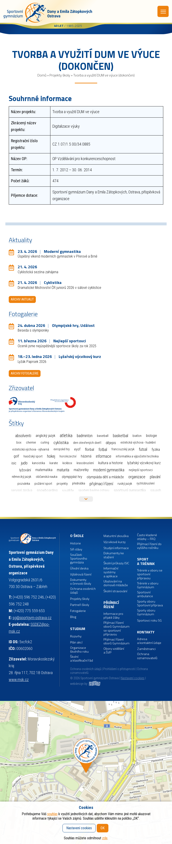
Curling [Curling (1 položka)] (45, 442)
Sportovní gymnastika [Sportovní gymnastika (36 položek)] (130, 490)
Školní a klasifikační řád (81, 659)
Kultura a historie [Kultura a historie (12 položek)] (110, 463)
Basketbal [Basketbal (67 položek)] (120, 435)
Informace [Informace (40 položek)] (103, 456)
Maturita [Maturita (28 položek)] (63, 470)
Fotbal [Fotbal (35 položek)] (103, 449)
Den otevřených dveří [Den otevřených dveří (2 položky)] (87, 443)
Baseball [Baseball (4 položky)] (102, 436)
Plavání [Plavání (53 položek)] (155, 476)
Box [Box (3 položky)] (19, 442)
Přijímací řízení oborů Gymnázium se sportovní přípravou (116, 628)
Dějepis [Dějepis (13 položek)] (111, 442)
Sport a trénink (146, 561)
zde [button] (105, 838)
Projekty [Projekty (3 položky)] (62, 484)
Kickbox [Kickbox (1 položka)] (67, 463)
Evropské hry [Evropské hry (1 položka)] (62, 449)
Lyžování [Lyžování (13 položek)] (25, 470)
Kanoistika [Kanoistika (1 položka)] (38, 463)
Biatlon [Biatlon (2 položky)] (137, 436)
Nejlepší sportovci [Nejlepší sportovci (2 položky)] (141, 470)
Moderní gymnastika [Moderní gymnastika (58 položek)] (108, 469)
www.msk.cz (19, 679)
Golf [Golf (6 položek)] (16, 456)
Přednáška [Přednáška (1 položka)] (78, 483)
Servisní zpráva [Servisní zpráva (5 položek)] (21, 490)
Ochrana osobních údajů (85, 669)
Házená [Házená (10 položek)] (86, 456)
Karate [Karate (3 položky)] (53, 463)
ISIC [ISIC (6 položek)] (13, 463)
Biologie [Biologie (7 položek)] (151, 436)
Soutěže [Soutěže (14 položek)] (68, 490)
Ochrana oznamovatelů (147, 656)
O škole (77, 536)
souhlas (52, 814)
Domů (41, 75)
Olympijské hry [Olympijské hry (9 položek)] (72, 477)
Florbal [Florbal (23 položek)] (89, 449)
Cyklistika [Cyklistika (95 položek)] (61, 442)
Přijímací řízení (111, 605)
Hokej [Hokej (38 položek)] (51, 456)
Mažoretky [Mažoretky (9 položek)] (81, 470)
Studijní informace (116, 548)
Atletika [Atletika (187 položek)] (66, 435)
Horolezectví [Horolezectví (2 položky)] (68, 456)
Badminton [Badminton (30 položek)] (84, 436)
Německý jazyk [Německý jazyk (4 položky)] (21, 477)
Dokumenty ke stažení (113, 555)
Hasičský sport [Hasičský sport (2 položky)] (33, 456)
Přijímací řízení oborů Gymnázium (116, 641)
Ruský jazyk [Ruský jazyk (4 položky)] (125, 484)
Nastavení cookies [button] (132, 678)
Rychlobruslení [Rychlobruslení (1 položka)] (146, 483)
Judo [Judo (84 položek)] (24, 463)
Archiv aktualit (22, 299)
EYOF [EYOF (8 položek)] (77, 449)
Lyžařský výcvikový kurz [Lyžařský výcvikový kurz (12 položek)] (144, 463)
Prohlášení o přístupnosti (119, 669)
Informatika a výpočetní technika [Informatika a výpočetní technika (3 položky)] (137, 456)
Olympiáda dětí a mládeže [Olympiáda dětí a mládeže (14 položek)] (105, 477)
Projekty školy (59, 75)
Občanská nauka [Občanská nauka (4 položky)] (46, 477)
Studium (77, 629)
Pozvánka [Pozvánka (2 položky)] (23, 484)
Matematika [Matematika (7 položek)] (43, 470)
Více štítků (86, 499)
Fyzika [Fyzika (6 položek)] (156, 449)
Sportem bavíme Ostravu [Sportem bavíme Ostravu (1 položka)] (93, 490)
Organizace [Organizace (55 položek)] (136, 476)
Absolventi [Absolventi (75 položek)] (23, 435)
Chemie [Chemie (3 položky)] (31, 442)
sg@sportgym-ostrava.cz (32, 617)
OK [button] (103, 828)
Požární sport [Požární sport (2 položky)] (43, 484)
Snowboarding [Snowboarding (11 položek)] (47, 490)
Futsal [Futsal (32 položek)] (143, 449)
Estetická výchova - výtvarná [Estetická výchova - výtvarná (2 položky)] (30, 449)
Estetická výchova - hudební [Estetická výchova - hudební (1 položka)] (138, 442)
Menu (163, 11)
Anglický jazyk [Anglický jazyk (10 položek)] (45, 436)
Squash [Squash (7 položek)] (155, 490)
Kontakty (146, 632)
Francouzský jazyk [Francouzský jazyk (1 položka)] (123, 449)
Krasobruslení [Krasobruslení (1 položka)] (85, 463)
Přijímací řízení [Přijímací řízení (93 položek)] (101, 483)
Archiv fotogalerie (25, 373)
